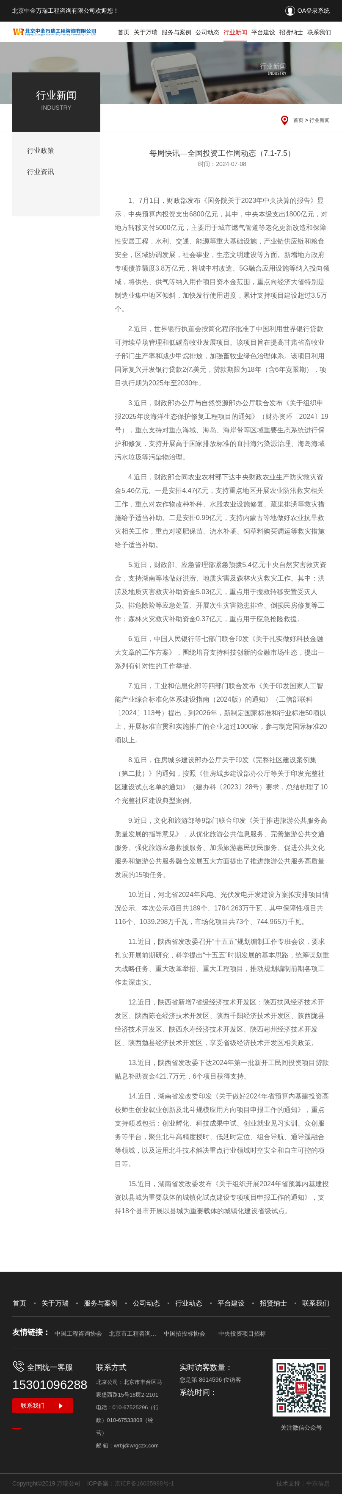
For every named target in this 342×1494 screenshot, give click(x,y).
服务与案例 (176, 32)
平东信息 (318, 1483)
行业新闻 (235, 32)
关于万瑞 (145, 32)
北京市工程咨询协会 (133, 1333)
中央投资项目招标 (242, 1333)
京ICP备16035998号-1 (144, 1483)
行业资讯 (40, 171)
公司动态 (207, 32)
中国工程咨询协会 (78, 1333)
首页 (124, 32)
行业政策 (40, 150)
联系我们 (319, 32)
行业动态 (188, 1303)
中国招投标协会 (184, 1333)
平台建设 (263, 32)
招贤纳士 (291, 32)
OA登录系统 (314, 10)
